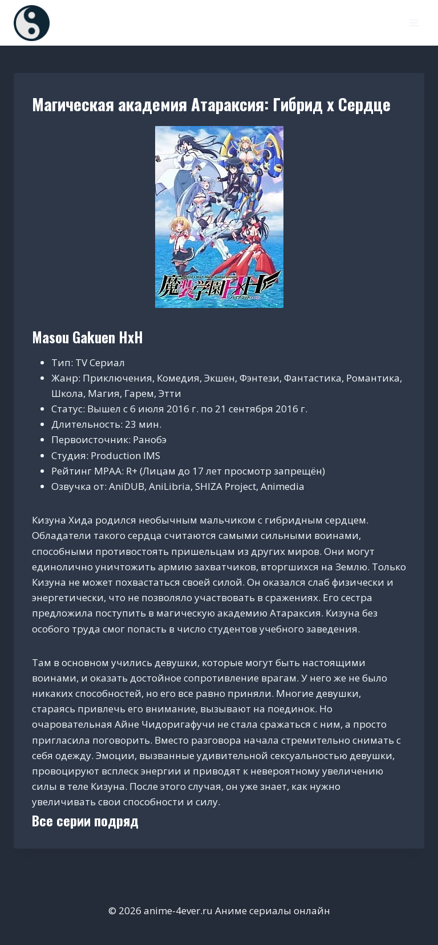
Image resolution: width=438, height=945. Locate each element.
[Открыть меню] (413, 22)
